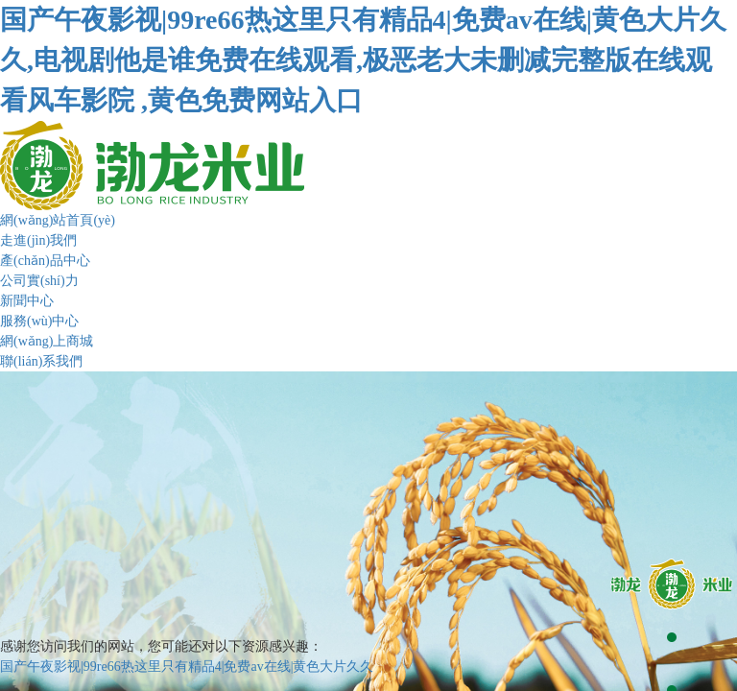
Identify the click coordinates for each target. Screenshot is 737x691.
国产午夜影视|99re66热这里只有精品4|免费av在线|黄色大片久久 (187, 666)
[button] (671, 584)
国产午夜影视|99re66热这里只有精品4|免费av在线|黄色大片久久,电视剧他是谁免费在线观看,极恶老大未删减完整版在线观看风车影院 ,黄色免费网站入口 (363, 60)
